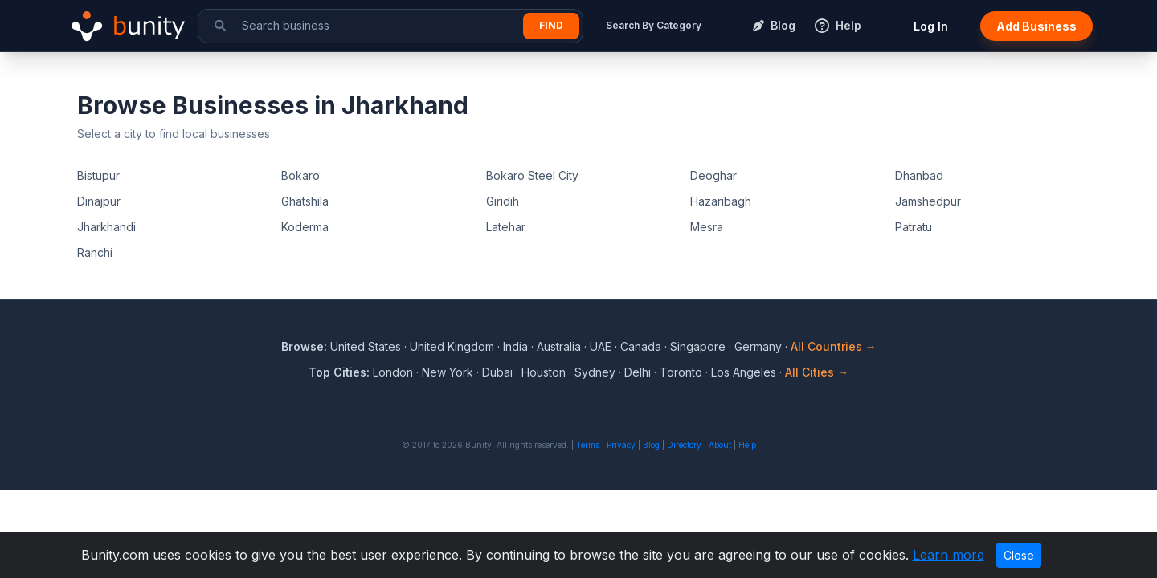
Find (551, 25)
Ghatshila (305, 201)
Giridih (502, 201)
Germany (758, 346)
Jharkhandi (106, 227)
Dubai (497, 372)
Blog (651, 445)
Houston (543, 372)
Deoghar (713, 175)
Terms (587, 445)
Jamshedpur (928, 201)
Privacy (621, 445)
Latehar (505, 227)
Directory (684, 445)
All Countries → (834, 346)
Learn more (948, 555)
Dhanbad (919, 175)
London (393, 372)
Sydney (594, 372)
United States (365, 346)
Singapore (698, 346)
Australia (559, 346)
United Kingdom (452, 346)
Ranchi (94, 252)
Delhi (637, 372)
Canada (640, 346)
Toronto (681, 372)
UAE (600, 346)
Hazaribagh (720, 201)
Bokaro (300, 175)
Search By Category (653, 25)
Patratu (913, 227)
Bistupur (98, 175)
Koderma (305, 227)
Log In (931, 26)
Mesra (706, 227)
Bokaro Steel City (532, 175)
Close (1019, 555)
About (720, 445)
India (515, 346)
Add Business (1036, 26)
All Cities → (816, 372)
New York (447, 372)
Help (747, 445)
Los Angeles (743, 372)
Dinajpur (99, 201)
